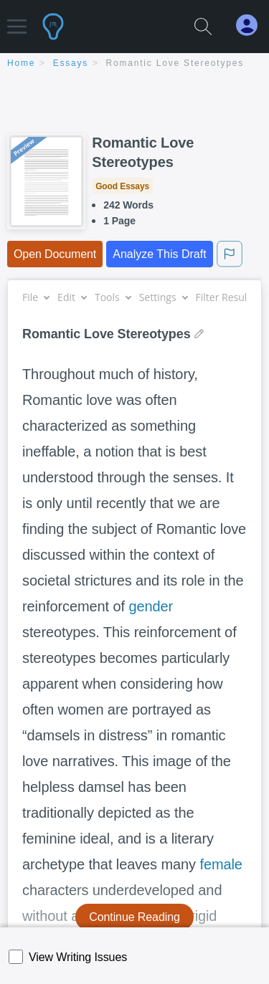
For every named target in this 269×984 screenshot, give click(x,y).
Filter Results (231, 297)
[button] (17, 20)
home (21, 63)
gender (150, 606)
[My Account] (252, 25)
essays (70, 63)
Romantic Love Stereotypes (175, 63)
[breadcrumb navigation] (134, 64)
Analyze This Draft (159, 254)
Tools (113, 297)
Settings (163, 297)
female (220, 864)
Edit (71, 297)
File (35, 297)
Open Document (55, 254)
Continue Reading (134, 917)
